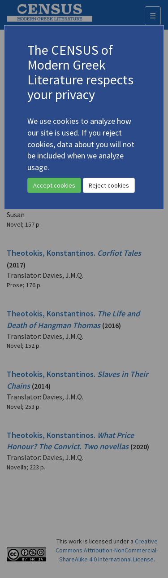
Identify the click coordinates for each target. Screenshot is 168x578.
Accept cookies (54, 185)
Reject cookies (109, 185)
